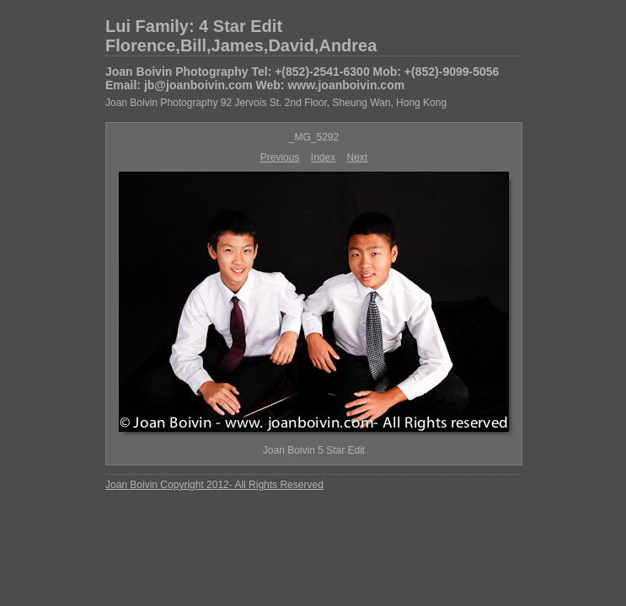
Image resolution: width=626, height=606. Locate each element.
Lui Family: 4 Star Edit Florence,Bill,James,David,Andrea (241, 36)
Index (323, 157)
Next (357, 157)
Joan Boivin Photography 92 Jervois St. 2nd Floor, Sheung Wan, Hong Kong (276, 103)
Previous (280, 157)
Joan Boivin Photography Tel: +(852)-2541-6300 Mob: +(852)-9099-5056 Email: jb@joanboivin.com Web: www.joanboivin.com (302, 78)
